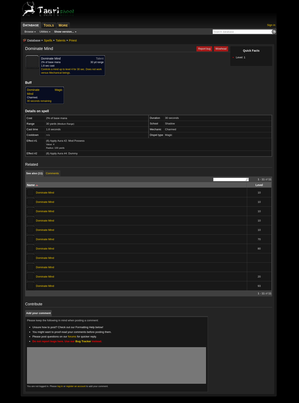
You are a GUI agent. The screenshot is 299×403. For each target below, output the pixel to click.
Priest (73, 40)
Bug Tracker (83, 341)
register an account (76, 386)
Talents (61, 40)
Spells (48, 40)
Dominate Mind (45, 192)
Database (33, 40)
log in (60, 386)
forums (72, 336)
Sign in (271, 25)
